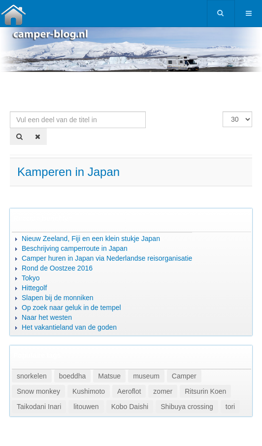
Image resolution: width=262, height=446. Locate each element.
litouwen (85, 407)
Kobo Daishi (130, 407)
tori (230, 407)
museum (146, 376)
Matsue (109, 376)
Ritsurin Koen (205, 391)
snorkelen (32, 376)
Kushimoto (88, 391)
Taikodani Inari (39, 407)
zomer (162, 391)
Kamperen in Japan (68, 171)
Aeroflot (129, 391)
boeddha (72, 376)
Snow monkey (38, 391)
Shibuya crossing (187, 407)
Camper (184, 376)
